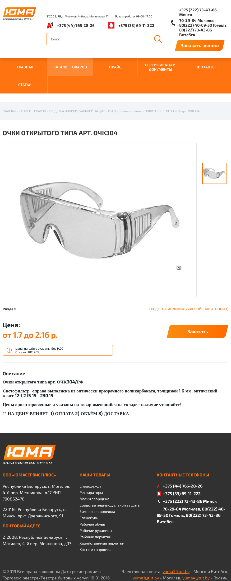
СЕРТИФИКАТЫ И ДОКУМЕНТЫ (160, 67)
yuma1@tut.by (146, 551)
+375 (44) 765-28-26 (76, 25)
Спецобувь (89, 491)
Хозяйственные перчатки (102, 517)
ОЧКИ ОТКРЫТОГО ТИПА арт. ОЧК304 (172, 85)
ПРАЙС (115, 67)
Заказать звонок (200, 45)
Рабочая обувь (92, 498)
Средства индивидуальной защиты (110, 479)
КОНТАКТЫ (205, 67)
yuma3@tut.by (167, 557)
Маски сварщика (94, 472)
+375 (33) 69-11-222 (136, 25)
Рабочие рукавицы (96, 504)
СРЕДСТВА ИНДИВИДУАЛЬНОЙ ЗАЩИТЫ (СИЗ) (82, 85)
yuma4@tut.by (196, 551)
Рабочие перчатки (95, 510)
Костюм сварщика (96, 523)
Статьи (24, 84)
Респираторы (91, 466)
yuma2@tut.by (176, 545)
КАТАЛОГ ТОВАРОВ (70, 67)
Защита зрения (130, 85)
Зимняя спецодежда (97, 485)
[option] (99, 194)
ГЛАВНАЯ (25, 67)
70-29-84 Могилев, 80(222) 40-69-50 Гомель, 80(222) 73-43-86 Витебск (203, 27)
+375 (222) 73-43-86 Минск (198, 12)
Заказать (197, 305)
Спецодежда (90, 460)
